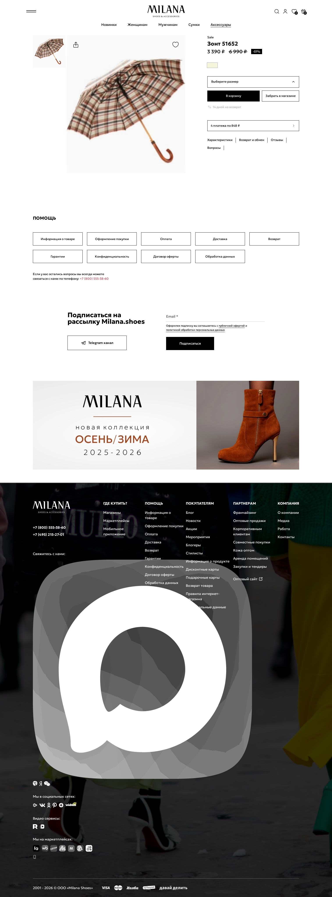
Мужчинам (168, 24)
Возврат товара (199, 585)
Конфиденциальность (112, 256)
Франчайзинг (244, 512)
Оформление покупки (112, 239)
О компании (288, 512)
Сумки (194, 24)
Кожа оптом (243, 550)
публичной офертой (232, 325)
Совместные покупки (251, 542)
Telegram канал (97, 342)
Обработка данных (220, 256)
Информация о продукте (207, 561)
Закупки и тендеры (250, 566)
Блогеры (193, 545)
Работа (284, 529)
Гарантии (58, 256)
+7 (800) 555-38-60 (94, 279)
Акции (191, 529)
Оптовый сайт (248, 579)
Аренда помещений (250, 558)
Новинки (109, 24)
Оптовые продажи (249, 520)
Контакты (286, 537)
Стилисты (194, 553)
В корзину (233, 96)
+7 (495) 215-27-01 (48, 534)
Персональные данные (206, 607)
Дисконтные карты (202, 569)
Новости (193, 520)
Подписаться (190, 343)
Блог (190, 512)
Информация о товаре (58, 239)
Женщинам (137, 24)
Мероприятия (198, 537)
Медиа (283, 520)
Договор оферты (166, 256)
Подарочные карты (203, 577)
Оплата (166, 239)
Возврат (274, 239)
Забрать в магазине (281, 96)
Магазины (112, 512)
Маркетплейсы (116, 520)
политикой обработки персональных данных (195, 329)
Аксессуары (221, 24)
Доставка (220, 239)
